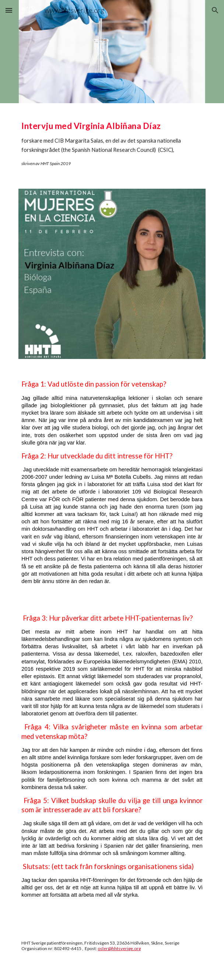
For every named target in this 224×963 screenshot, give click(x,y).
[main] (111, 141)
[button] (9, 10)
